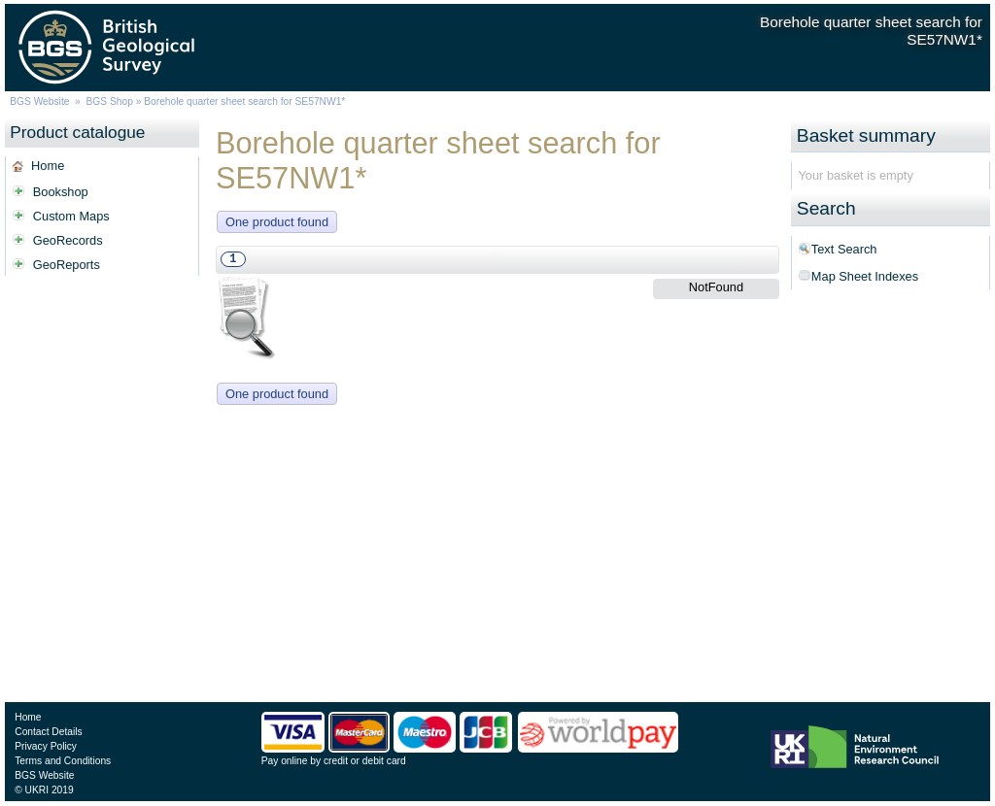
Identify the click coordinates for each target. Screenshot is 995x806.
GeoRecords (68, 240)
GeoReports (66, 264)
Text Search (844, 249)
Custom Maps (71, 216)
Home (47, 165)
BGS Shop (109, 101)
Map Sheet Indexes (864, 276)
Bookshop (60, 192)
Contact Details (48, 731)
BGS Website (39, 101)
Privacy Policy (46, 746)
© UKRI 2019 (44, 790)
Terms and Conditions (63, 761)
